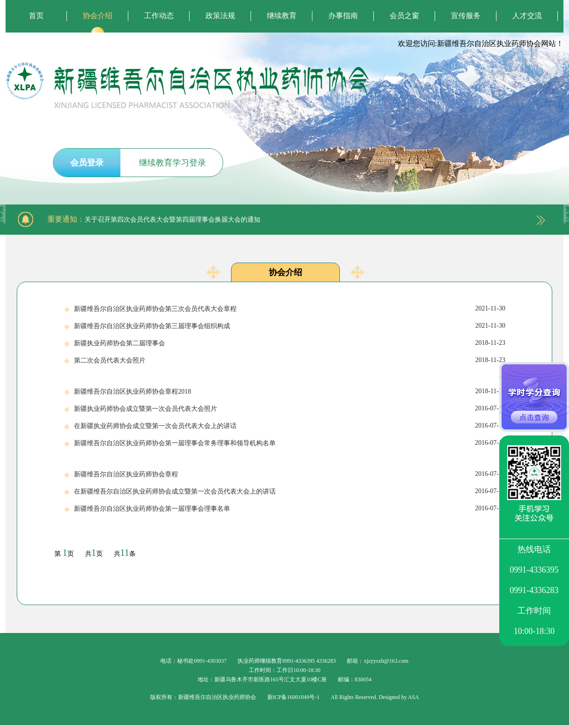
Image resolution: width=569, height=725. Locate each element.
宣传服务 (466, 16)
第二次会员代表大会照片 (289, 360)
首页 (36, 16)
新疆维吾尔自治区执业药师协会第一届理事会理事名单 (289, 508)
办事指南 (343, 16)
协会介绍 (97, 16)
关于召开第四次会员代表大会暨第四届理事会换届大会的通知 (172, 219)
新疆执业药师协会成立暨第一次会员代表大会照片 (289, 408)
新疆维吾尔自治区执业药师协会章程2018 (289, 391)
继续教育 (282, 16)
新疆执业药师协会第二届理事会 (289, 343)
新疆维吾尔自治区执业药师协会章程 (289, 474)
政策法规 (220, 16)
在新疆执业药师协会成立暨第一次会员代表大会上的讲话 (289, 425)
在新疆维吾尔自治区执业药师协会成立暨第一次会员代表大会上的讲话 (289, 491)
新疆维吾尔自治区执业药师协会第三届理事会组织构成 (289, 326)
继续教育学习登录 (172, 162)
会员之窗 (404, 16)
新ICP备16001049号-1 (293, 697)
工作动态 (159, 16)
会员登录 (87, 162)
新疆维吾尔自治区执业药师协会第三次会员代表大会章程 (289, 308)
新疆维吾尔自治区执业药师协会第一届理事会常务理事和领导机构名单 (289, 443)
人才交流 (527, 16)
